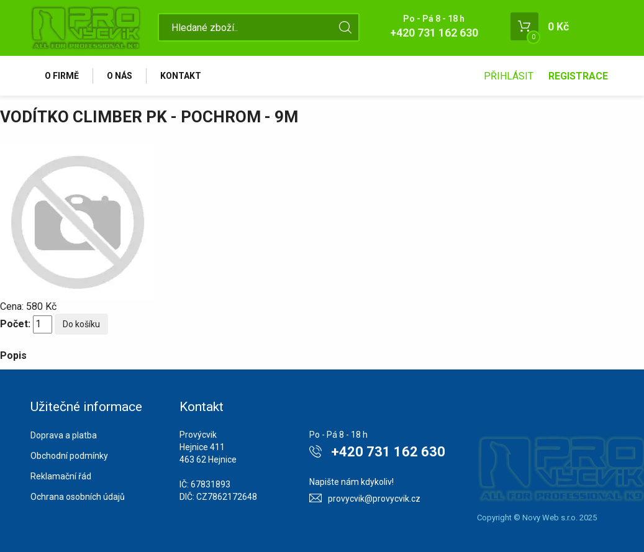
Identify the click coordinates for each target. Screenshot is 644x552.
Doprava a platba (63, 435)
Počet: (15, 324)
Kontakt (180, 76)
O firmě (62, 76)
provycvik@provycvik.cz (374, 499)
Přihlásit (508, 76)
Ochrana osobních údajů (77, 497)
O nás (119, 76)
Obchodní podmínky (69, 456)
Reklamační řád (60, 476)
